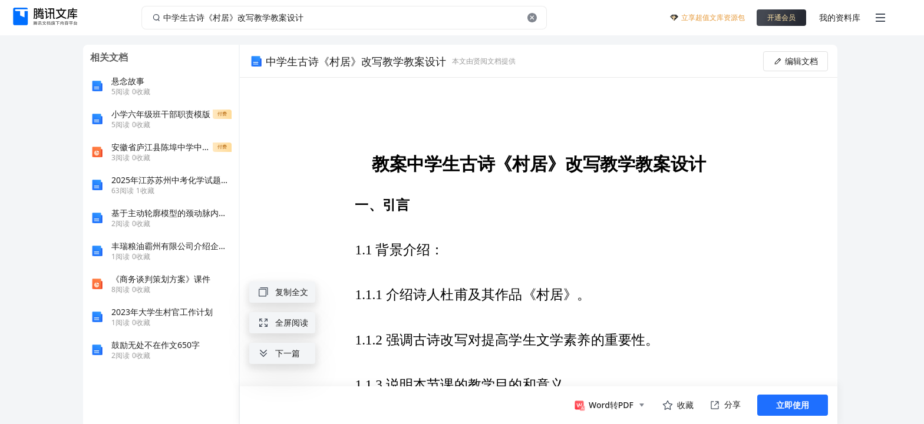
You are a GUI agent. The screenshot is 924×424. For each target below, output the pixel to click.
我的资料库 (839, 17)
